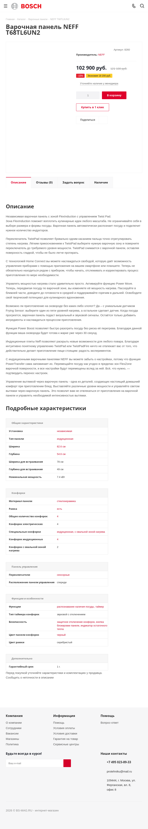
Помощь (58, 722)
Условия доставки (65, 733)
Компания (14, 716)
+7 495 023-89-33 (119, 762)
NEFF (101, 54)
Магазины (12, 739)
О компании (14, 722)
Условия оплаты (64, 728)
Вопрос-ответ (110, 722)
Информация (64, 716)
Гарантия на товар (65, 739)
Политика (12, 744)
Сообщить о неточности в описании (30, 677)
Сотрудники (13, 728)
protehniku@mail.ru (119, 771)
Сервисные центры (66, 744)
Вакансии (12, 733)
